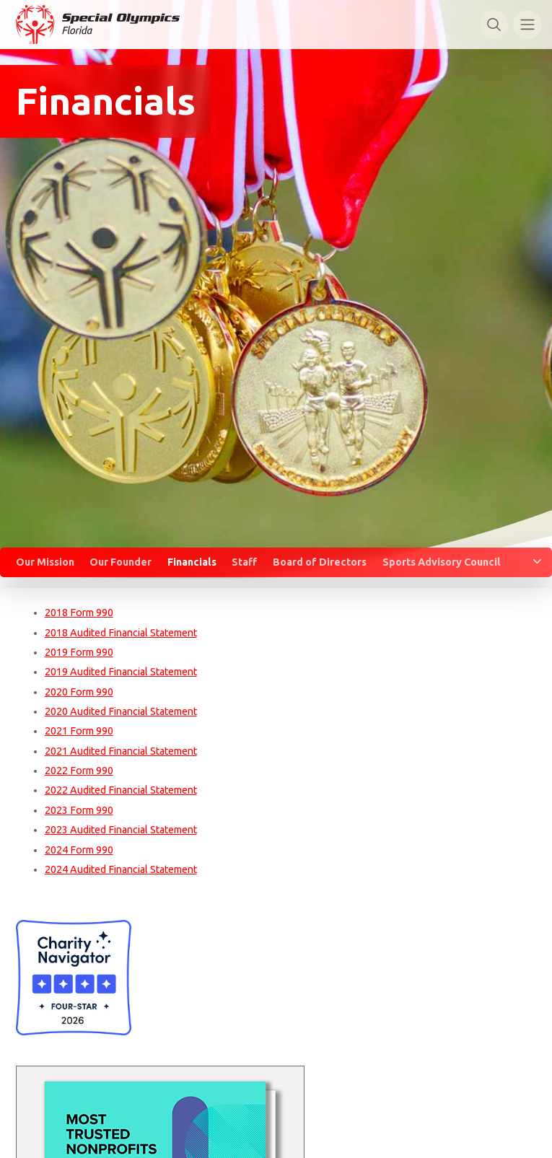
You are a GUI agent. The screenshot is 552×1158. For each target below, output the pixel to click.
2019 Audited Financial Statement (121, 671)
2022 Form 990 (79, 770)
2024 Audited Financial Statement (121, 869)
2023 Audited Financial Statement (121, 829)
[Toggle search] (494, 24)
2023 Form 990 (79, 810)
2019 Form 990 (79, 652)
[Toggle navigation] (527, 24)
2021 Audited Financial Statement (121, 751)
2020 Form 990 (79, 692)
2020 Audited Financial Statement (121, 711)
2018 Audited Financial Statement (121, 633)
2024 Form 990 (79, 850)
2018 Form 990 (79, 612)
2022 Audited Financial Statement (121, 790)
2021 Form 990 (79, 731)
